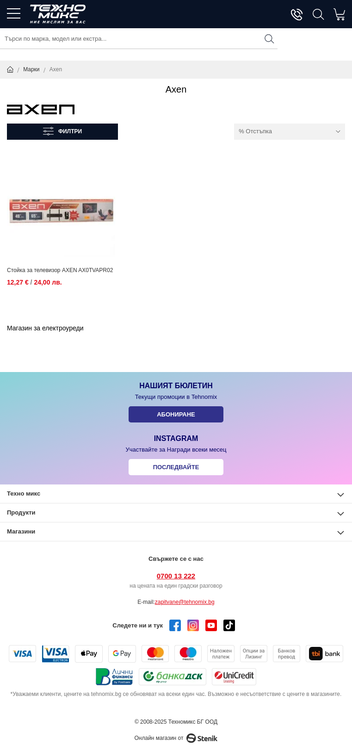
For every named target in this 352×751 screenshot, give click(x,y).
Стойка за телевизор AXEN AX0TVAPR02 (60, 270)
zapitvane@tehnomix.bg (185, 602)
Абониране (176, 414)
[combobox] (139, 38)
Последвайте (176, 467)
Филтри (70, 131)
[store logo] (58, 14)
